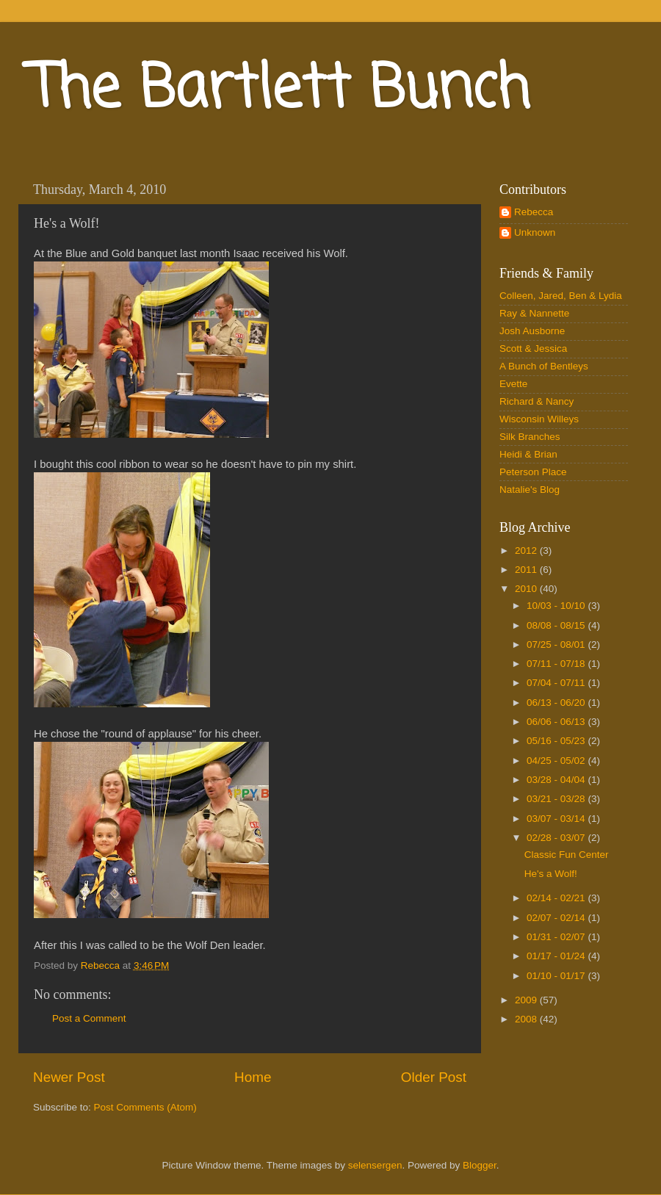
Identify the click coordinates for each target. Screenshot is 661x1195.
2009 (527, 1000)
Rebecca (533, 211)
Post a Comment (89, 1018)
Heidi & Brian (528, 454)
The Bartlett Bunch (279, 90)
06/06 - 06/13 (557, 721)
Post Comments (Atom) (145, 1107)
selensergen (375, 1165)
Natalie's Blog (529, 489)
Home (252, 1077)
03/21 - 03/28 (557, 798)
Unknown (534, 232)
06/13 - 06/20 (557, 702)
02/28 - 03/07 (557, 837)
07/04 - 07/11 (557, 682)
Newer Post (69, 1077)
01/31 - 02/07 (557, 936)
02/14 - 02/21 (557, 897)
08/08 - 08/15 (557, 625)
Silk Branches (529, 436)
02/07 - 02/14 (557, 917)
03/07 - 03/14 (557, 818)
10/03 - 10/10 (557, 605)
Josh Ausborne (532, 330)
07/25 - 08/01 (557, 644)
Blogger (479, 1165)
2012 (527, 550)
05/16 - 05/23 (557, 740)
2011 (527, 569)
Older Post (433, 1077)
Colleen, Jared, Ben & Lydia (560, 295)
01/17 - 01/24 (557, 955)
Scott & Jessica (533, 348)
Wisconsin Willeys (539, 419)
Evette (513, 383)
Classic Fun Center (566, 854)
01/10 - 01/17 (557, 975)
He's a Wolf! (550, 873)
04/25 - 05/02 (557, 760)
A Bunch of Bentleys (543, 366)
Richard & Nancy (536, 401)
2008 (527, 1019)
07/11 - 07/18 (557, 663)
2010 (527, 588)
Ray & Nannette (534, 313)
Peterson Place (533, 471)
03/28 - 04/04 (557, 779)
